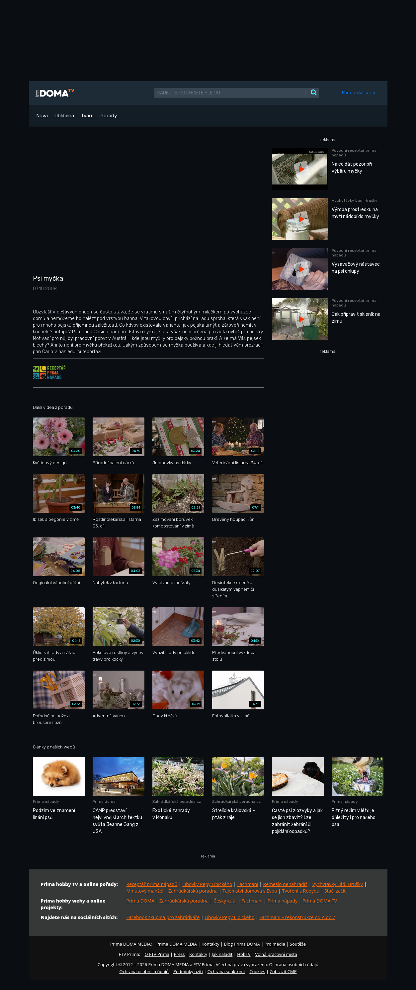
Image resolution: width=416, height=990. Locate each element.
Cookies (257, 971)
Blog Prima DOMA (242, 944)
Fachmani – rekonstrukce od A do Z (297, 917)
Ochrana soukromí (226, 971)
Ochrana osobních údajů (144, 971)
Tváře (87, 116)
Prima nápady (282, 901)
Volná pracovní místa (276, 954)
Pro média (275, 944)
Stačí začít (335, 891)
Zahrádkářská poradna (192, 891)
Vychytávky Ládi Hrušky (337, 884)
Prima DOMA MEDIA (176, 944)
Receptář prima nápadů (152, 884)
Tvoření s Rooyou (300, 891)
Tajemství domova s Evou (249, 891)
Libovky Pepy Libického (207, 884)
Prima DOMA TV (319, 901)
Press (179, 954)
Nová (42, 116)
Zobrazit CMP (283, 971)
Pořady (108, 116)
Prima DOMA (140, 901)
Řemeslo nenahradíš (285, 884)
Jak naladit (222, 954)
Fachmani (247, 884)
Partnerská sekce (359, 92)
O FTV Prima (156, 954)
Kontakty (210, 944)
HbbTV (243, 954)
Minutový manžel (145, 891)
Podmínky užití (188, 971)
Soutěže (298, 944)
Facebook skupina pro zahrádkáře (163, 917)
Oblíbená (64, 116)
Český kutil (224, 901)
